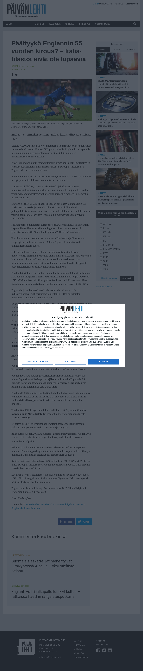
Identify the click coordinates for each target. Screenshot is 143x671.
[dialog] (71, 335)
